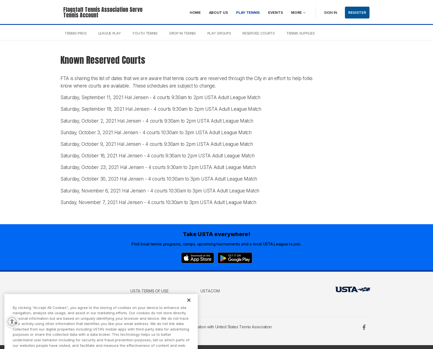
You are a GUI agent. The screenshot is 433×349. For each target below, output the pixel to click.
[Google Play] (235, 257)
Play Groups (219, 33)
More (296, 12)
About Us (218, 12)
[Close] (189, 307)
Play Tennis (248, 12)
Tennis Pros (76, 33)
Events (275, 12)
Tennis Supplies (300, 33)
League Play (109, 33)
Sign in (330, 12)
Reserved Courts (258, 33)
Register (357, 12)
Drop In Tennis (182, 33)
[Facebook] (364, 327)
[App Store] (197, 257)
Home (195, 12)
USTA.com (210, 291)
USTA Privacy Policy (150, 299)
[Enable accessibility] (12, 321)
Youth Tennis (144, 33)
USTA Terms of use (149, 291)
